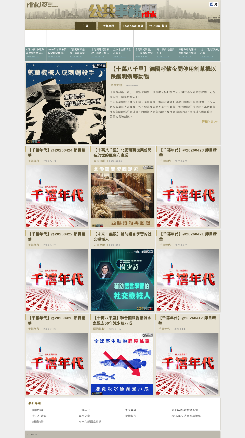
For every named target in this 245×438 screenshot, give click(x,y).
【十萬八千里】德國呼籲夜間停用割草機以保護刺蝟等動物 (163, 73)
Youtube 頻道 (158, 26)
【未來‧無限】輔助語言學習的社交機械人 (122, 237)
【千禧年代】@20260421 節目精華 (188, 237)
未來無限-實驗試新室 (185, 410)
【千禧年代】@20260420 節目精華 (56, 320)
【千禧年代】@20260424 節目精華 (56, 153)
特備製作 (130, 416)
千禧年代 (33, 161)
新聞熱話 (38, 421)
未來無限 (99, 244)
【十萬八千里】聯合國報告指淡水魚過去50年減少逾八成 (122, 320)
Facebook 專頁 (133, 26)
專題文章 (84, 416)
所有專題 (108, 26)
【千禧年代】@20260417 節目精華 (187, 320)
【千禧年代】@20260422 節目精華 (56, 237)
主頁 (85, 26)
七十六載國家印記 (90, 421)
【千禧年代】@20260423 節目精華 (188, 153)
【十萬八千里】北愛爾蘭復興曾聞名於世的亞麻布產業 (122, 153)
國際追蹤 (116, 85)
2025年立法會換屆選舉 (186, 416)
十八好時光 (39, 416)
